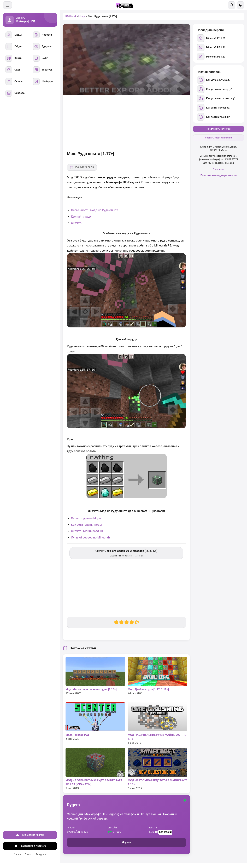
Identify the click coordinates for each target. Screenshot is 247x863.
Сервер (18, 854)
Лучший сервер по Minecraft (90, 537)
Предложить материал (219, 129)
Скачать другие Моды (86, 518)
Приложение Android (30, 835)
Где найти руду (81, 216)
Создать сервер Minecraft (218, 137)
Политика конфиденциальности (218, 175)
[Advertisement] (126, 123)
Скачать (77, 223)
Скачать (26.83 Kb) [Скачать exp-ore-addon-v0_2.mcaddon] (126, 553)
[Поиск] (231, 5)
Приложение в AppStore (30, 846)
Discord (29, 854)
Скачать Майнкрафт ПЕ (87, 531)
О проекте (218, 169)
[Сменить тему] (240, 5)
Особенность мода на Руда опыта (94, 210)
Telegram (41, 854)
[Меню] (7, 5)
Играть (126, 842)
